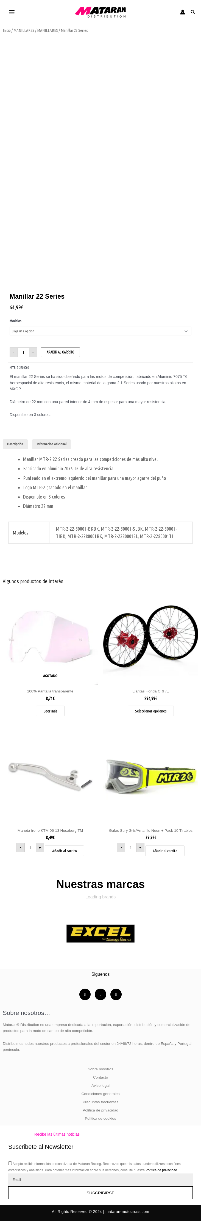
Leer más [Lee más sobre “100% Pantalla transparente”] (50, 711)
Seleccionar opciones (151, 711)
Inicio (7, 30)
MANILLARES (23, 30)
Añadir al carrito (60, 352)
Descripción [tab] (15, 444)
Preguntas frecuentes (100, 1103)
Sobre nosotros (100, 1070)
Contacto (100, 1078)
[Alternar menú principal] (11, 12)
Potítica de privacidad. (162, 1171)
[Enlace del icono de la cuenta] (182, 12)
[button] (193, 12)
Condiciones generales (100, 1095)
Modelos (15, 321)
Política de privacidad (100, 1111)
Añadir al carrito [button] (64, 851)
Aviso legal (100, 1087)
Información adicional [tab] (51, 444)
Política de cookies (100, 1120)
